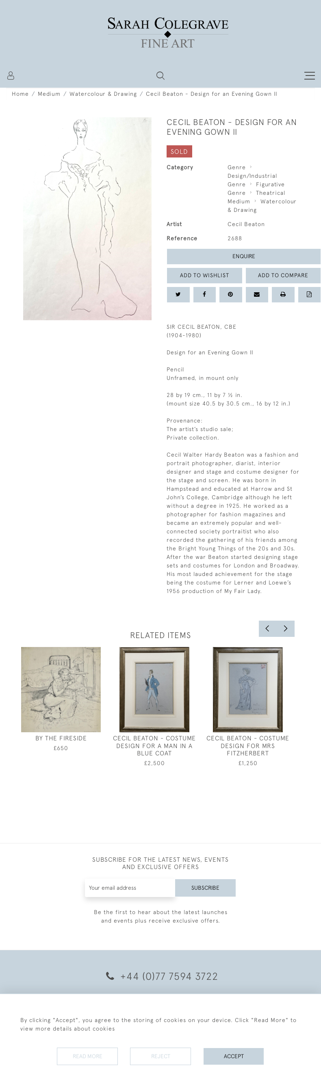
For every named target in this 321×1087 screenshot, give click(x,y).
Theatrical (270, 193)
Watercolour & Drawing (103, 94)
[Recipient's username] (130, 888)
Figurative (270, 184)
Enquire (243, 256)
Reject (160, 1056)
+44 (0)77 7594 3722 (160, 976)
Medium (49, 94)
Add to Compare (283, 275)
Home (20, 94)
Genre (237, 167)
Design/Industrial (252, 176)
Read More (87, 1056)
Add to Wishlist (204, 275)
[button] (160, 75)
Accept (233, 1056)
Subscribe (205, 887)
